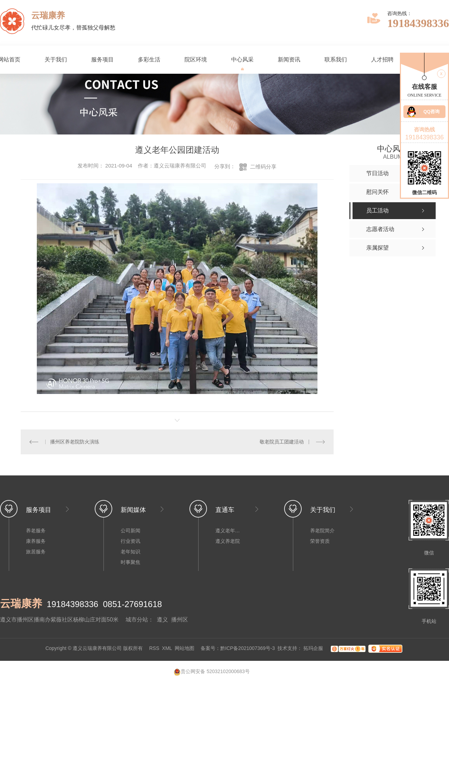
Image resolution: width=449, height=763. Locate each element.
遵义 (162, 620)
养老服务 (36, 530)
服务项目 (102, 60)
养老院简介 (322, 530)
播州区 (179, 620)
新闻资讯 (289, 60)
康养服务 (36, 541)
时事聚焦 (130, 562)
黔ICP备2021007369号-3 (247, 648)
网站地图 (184, 648)
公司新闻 (130, 530)
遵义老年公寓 (229, 530)
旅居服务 (36, 551)
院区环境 (196, 60)
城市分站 (137, 620)
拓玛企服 (313, 648)
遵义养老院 (227, 541)
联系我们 (335, 60)
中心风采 (242, 60)
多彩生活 (149, 60)
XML (167, 648)
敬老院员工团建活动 (282, 442)
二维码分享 (263, 167)
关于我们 (56, 60)
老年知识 (130, 551)
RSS (154, 648)
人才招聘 (382, 60)
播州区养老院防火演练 (74, 442)
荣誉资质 (320, 541)
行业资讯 (130, 541)
